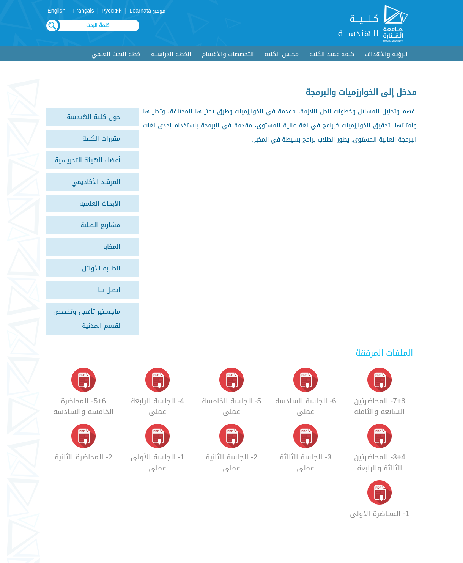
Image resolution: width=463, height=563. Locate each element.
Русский (112, 11)
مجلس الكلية (282, 54)
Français (83, 11)
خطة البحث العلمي (115, 54)
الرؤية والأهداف (386, 54)
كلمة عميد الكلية (331, 54)
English (56, 11)
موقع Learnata (147, 11)
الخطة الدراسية (171, 54)
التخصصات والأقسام (228, 54)
